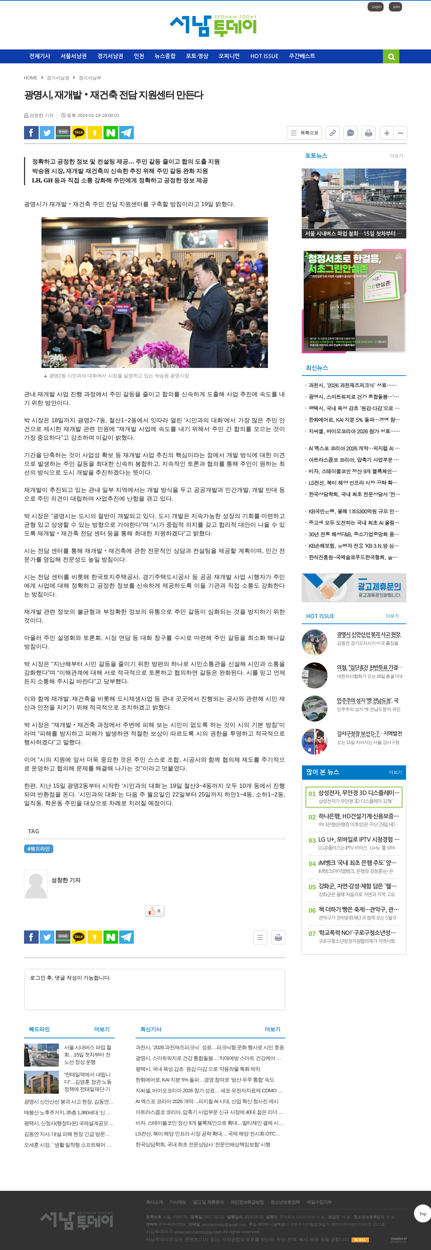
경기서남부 (90, 77)
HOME (31, 77)
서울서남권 (74, 56)
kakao (94, 132)
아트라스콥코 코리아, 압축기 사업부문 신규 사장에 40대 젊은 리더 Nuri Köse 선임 (355, 459)
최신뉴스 (317, 368)
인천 (139, 56)
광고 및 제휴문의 (208, 1202)
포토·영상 (197, 56)
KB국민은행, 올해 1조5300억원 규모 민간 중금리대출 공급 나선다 (355, 511)
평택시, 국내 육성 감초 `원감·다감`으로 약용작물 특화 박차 (355, 408)
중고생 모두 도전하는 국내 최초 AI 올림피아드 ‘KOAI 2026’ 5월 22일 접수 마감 (355, 522)
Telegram (126, 132)
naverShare (110, 132)
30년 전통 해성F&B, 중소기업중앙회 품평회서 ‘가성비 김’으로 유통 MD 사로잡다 (355, 534)
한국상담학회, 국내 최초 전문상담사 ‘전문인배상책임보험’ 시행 (355, 494)
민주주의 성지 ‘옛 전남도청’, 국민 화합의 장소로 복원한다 (367, 701)
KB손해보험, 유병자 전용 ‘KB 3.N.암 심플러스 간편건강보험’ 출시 (355, 545)
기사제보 (177, 1202)
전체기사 (39, 56)
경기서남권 (110, 56)
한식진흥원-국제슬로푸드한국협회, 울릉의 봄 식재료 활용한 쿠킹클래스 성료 (355, 557)
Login (377, 7)
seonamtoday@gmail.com (224, 1224)
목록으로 (302, 133)
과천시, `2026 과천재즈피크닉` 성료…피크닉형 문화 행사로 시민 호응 (355, 385)
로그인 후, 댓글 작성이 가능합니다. (154, 989)
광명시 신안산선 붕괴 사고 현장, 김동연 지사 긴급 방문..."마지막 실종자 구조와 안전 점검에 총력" (369, 635)
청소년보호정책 (285, 1202)
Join (396, 7)
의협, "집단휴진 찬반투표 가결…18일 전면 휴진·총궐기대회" (369, 668)
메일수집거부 (319, 1202)
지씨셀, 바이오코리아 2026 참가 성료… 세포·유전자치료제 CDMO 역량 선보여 (355, 431)
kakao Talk (78, 132)
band (63, 132)
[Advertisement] (354, 1005)
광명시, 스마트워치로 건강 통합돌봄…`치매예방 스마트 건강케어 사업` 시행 (355, 396)
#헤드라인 (39, 848)
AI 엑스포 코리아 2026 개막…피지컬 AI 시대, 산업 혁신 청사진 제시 (355, 448)
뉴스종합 (165, 56)
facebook (31, 132)
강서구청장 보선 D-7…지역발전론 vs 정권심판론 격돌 (369, 734)
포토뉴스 (316, 156)
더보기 (102, 1029)
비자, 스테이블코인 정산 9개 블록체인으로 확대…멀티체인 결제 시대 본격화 (355, 471)
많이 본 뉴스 (322, 772)
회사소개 (154, 1202)
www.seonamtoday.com (198, 1232)
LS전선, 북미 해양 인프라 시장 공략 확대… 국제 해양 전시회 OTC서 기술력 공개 (355, 482)
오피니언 (229, 56)
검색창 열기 (391, 56)
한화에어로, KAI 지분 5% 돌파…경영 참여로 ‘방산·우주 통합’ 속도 (355, 419)
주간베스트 (302, 56)
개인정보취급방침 (247, 1202)
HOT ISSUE (264, 56)
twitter (47, 132)
